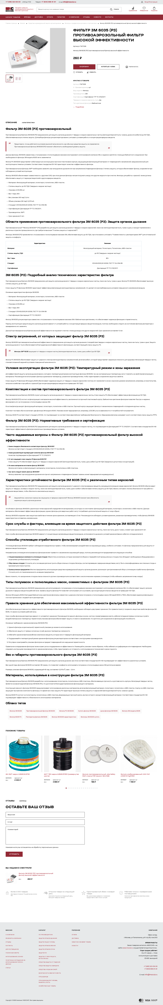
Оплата (50, 17)
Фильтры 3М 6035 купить (90, 717)
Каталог (22, 23)
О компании (74, 17)
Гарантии (61, 17)
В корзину (84, 66)
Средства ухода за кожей (48, 969)
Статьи (8, 967)
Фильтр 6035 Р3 (15, 717)
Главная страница (11, 23)
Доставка (39, 17)
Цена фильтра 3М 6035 (108, 711)
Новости (97, 17)
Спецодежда (43, 976)
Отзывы (86, 17)
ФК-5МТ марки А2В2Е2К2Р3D (18, 774)
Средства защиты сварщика (49, 965)
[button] (66, 787)
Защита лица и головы (47, 942)
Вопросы (23, 801)
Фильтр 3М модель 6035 (131, 711)
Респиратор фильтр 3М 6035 (36, 717)
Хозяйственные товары (47, 986)
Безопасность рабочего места (50, 973)
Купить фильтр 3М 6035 (87, 711)
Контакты (109, 17)
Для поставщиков (12, 949)
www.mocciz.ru (128, 948)
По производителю (46, 934)
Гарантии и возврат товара (81, 942)
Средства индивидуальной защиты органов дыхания (44, 23)
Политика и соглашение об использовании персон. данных (15, 962)
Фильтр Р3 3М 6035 (66, 711)
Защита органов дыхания (48, 938)
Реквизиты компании (13, 938)
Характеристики (28, 122)
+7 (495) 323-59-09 (13, 2)
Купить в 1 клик (108, 66)
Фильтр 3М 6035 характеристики (64, 717)
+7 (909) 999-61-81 (48, 2)
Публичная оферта (12, 952)
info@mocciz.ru (69, 2)
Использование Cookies (14, 956)
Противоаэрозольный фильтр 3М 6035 (40, 711)
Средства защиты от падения (49, 962)
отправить (14, 854)
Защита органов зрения (47, 945)
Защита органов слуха (47, 949)
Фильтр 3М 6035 (16, 711)
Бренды (27, 17)
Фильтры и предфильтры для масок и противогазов (81, 23)
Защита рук (43, 952)
